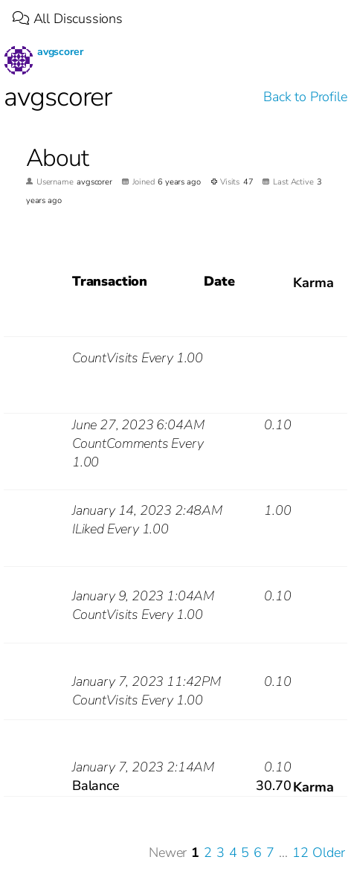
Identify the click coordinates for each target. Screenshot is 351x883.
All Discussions (68, 19)
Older (328, 852)
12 (300, 852)
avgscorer (60, 52)
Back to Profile (305, 97)
